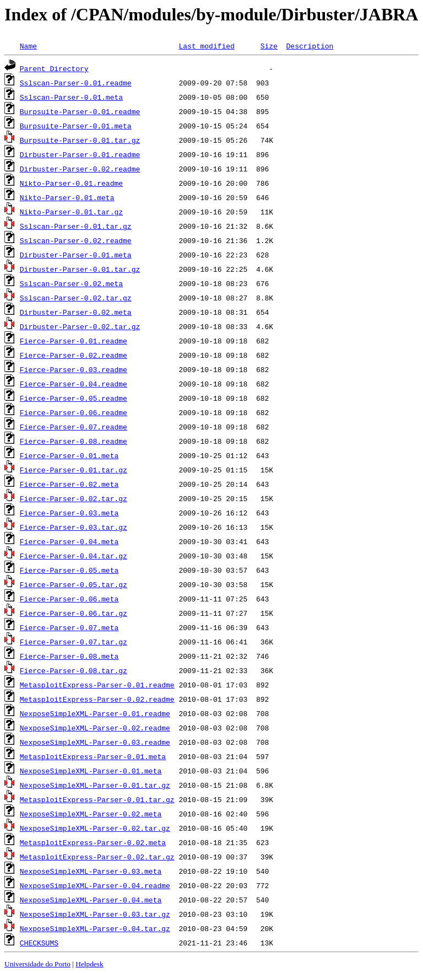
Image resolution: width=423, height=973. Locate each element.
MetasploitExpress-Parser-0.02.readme (97, 699)
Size (269, 46)
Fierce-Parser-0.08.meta (69, 656)
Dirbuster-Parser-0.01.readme (80, 154)
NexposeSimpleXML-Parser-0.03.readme (95, 742)
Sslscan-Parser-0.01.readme (76, 83)
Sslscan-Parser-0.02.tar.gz (76, 298)
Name (28, 46)
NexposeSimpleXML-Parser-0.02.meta (90, 814)
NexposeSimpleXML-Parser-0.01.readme (95, 713)
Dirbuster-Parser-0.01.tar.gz (80, 269)
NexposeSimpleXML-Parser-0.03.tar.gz (95, 914)
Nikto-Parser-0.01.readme (71, 183)
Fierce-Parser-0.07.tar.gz (73, 642)
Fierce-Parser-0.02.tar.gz (73, 498)
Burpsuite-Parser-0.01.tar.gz (80, 140)
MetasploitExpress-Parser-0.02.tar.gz (97, 857)
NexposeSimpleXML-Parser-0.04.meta (90, 900)
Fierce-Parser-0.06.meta (69, 599)
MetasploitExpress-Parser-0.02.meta (93, 842)
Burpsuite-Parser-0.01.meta (76, 126)
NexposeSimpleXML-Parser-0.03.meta (90, 871)
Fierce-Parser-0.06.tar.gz (73, 613)
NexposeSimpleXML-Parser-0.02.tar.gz (95, 828)
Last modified (206, 46)
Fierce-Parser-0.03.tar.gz (73, 527)
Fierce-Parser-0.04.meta (69, 541)
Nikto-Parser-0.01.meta (67, 197)
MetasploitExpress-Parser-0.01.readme (97, 685)
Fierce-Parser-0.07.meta (69, 627)
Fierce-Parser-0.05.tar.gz (73, 584)
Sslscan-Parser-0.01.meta (71, 97)
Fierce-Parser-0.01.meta (69, 455)
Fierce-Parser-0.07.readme (73, 427)
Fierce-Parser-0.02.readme (73, 355)
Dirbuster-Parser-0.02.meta (76, 312)
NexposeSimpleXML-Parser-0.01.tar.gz (95, 785)
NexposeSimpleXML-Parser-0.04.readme (95, 885)
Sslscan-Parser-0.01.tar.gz (76, 226)
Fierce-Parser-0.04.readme (73, 384)
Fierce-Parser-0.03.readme (73, 369)
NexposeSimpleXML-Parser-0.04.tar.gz (95, 928)
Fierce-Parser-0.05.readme (73, 398)
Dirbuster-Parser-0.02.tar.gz (80, 326)
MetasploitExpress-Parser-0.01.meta (93, 756)
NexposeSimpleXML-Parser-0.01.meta (90, 771)
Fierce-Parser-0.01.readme (73, 341)
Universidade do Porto (37, 964)
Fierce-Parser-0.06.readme (73, 412)
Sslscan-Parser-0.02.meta (71, 283)
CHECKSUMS (39, 943)
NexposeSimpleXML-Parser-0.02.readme (95, 728)
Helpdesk (89, 964)
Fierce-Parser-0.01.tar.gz (73, 470)
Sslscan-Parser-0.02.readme (76, 240)
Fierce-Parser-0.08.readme (73, 441)
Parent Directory (54, 68)
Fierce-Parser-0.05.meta (69, 570)
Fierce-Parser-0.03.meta (69, 513)
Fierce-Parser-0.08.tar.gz (73, 670)
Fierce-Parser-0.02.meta (69, 484)
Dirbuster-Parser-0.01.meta (76, 255)
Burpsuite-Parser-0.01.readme (80, 111)
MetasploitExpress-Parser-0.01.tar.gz (97, 799)
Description (309, 46)
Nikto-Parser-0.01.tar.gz (71, 212)
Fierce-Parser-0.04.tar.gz (73, 556)
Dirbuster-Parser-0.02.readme (80, 169)
